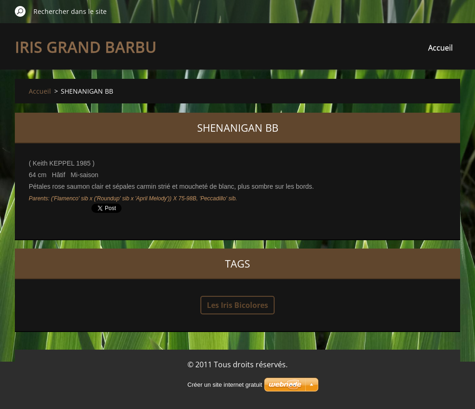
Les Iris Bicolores (237, 305)
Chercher (20, 11)
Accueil (440, 48)
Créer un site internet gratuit (224, 384)
